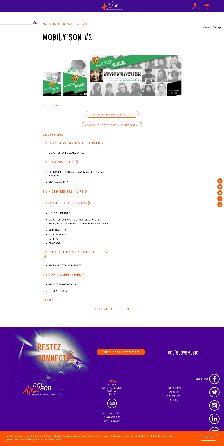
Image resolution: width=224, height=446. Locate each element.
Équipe (174, 399)
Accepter (208, 437)
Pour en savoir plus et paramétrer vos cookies (21, 442)
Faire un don (174, 395)
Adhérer (174, 391)
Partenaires (174, 387)
